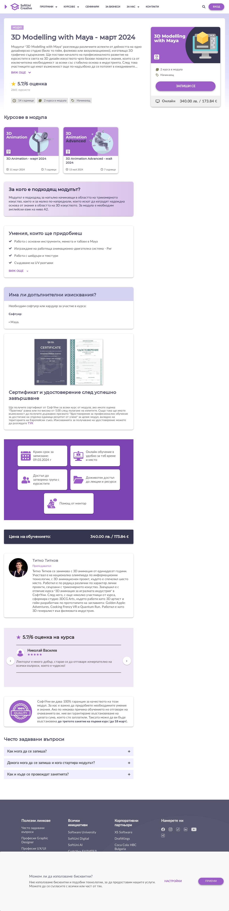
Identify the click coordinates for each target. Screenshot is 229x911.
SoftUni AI (75, 845)
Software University (82, 832)
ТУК (30, 423)
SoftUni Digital (78, 838)
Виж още (21, 72)
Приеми (210, 881)
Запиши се (185, 86)
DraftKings (122, 838)
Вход (216, 7)
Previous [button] (10, 662)
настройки (170, 881)
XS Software (123, 832)
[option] (68, 659)
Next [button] (127, 662)
